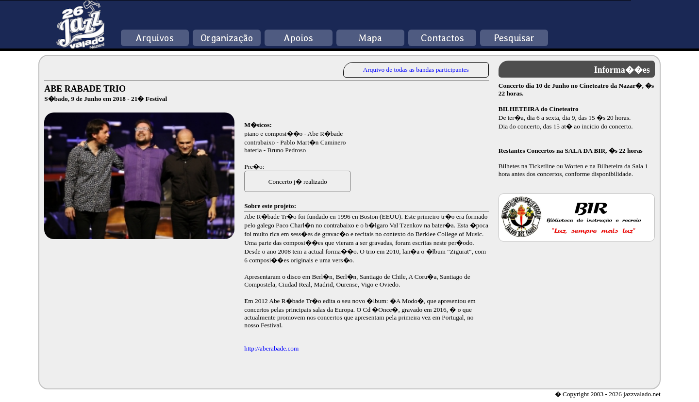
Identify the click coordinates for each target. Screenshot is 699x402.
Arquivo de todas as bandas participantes (416, 69)
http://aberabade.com (271, 348)
